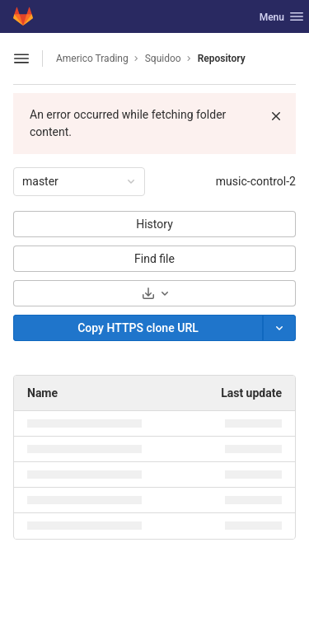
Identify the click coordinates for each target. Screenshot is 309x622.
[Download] (154, 293)
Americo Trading (92, 58)
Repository (222, 58)
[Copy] (138, 328)
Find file (154, 258)
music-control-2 (256, 181)
